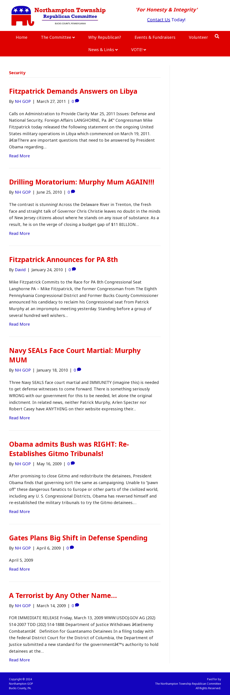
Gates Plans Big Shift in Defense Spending (78, 537)
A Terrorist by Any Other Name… (63, 595)
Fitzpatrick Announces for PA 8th (63, 259)
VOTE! (136, 49)
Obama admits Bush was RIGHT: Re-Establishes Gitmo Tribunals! (69, 449)
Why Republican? (104, 37)
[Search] (217, 36)
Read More (19, 155)
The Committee (56, 37)
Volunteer (198, 37)
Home (21, 37)
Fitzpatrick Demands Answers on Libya (73, 91)
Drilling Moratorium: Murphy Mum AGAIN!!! (81, 181)
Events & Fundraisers (155, 37)
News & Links (101, 49)
